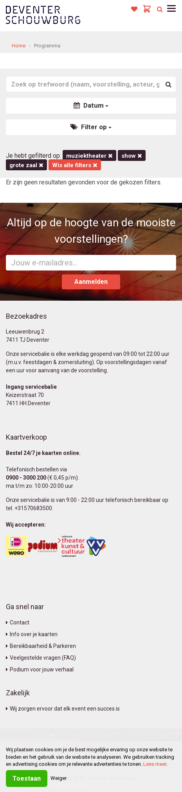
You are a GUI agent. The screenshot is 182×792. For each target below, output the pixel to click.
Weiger (58, 778)
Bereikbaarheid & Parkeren (41, 646)
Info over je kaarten (32, 634)
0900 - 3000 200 (26, 477)
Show (131, 155)
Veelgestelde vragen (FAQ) (41, 658)
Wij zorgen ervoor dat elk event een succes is (63, 708)
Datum (91, 105)
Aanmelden (91, 281)
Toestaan (27, 778)
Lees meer (154, 764)
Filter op (91, 127)
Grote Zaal (26, 165)
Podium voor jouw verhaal (40, 669)
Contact (17, 622)
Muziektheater (89, 155)
